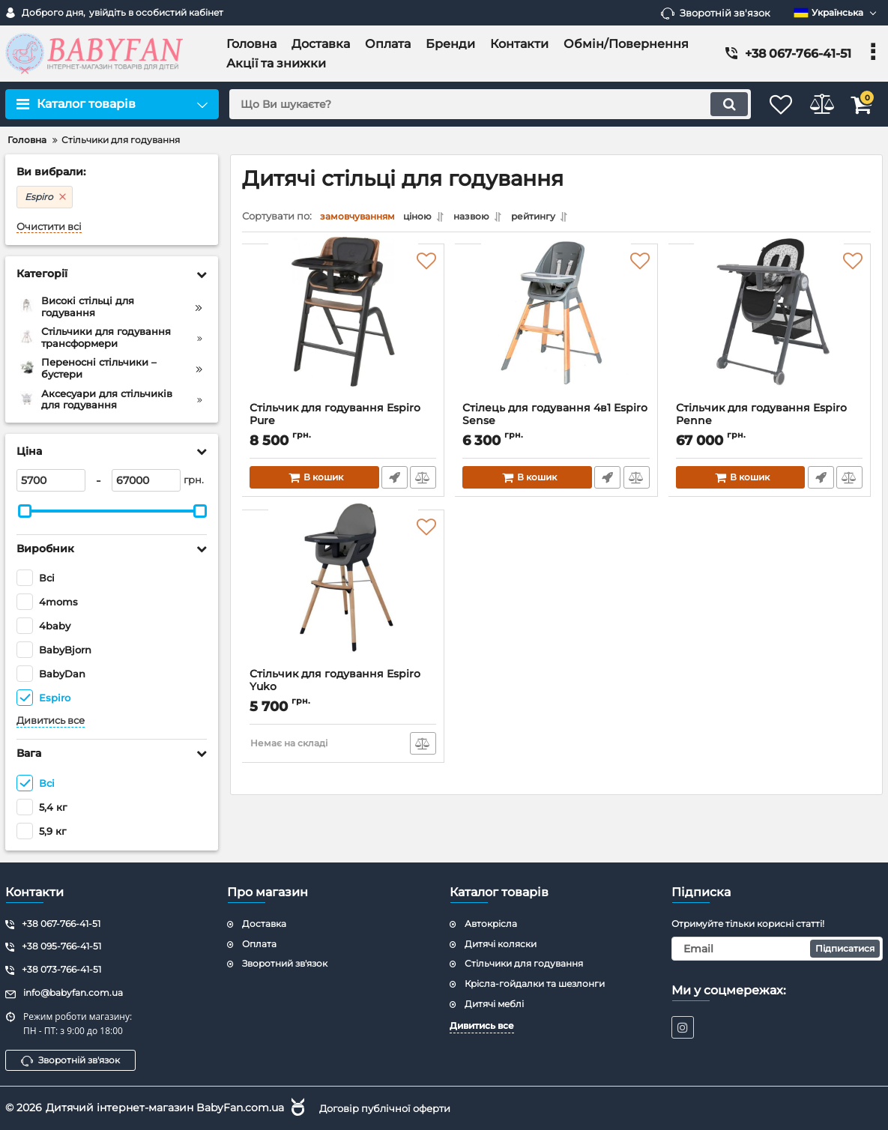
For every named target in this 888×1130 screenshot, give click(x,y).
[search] (472, 104)
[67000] (146, 480)
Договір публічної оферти (391, 1107)
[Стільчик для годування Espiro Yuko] (343, 596)
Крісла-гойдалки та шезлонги (535, 982)
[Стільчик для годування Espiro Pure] (343, 330)
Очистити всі (49, 226)
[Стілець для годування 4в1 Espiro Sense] (556, 330)
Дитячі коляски (501, 943)
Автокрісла (491, 922)
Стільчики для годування (524, 963)
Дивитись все (50, 720)
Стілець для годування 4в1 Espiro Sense (556, 424)
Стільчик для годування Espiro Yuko (343, 690)
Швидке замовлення (393, 481)
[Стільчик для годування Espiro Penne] (770, 330)
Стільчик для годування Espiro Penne (770, 424)
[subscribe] (777, 948)
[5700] (50, 480)
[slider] (24, 511)
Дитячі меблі (494, 1003)
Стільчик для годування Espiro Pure (343, 424)
